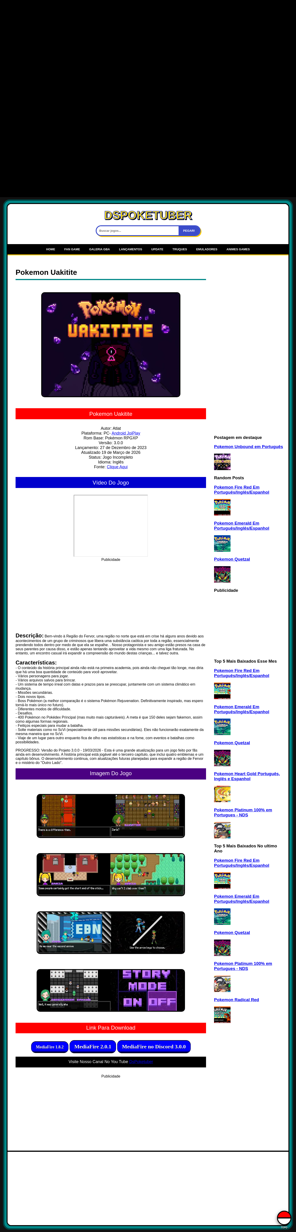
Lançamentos (130, 249)
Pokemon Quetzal (232, 559)
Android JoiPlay (125, 433)
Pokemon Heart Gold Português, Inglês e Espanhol (247, 776)
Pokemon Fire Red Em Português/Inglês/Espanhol (241, 490)
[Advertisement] (148, 34)
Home (50, 249)
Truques (179, 249)
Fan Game (72, 249)
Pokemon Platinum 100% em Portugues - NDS (243, 812)
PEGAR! (189, 230)
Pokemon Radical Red (236, 999)
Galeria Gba (99, 249)
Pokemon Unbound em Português (248, 446)
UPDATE (157, 249)
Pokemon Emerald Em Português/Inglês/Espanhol (241, 526)
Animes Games (238, 249)
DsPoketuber (141, 1061)
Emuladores (206, 249)
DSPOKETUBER (148, 215)
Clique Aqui (117, 467)
